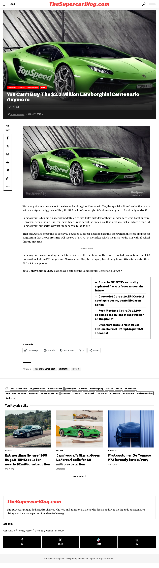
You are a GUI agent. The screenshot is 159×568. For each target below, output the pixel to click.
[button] (6, 4)
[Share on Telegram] (8, 170)
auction (103, 389)
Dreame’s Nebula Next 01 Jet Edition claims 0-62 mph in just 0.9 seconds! (118, 329)
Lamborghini (35, 87)
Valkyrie (88, 397)
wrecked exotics (92, 393)
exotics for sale (21, 389)
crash (11, 393)
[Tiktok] (98, 546)
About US (8, 528)
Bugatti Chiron (45, 389)
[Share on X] (8, 146)
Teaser (128, 393)
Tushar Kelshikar (18, 114)
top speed (13, 397)
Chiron (138, 389)
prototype (87, 389)
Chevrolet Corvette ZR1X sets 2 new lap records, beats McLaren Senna (120, 301)
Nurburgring (121, 389)
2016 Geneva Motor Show (38, 271)
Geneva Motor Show (17, 87)
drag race (31, 397)
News (47, 87)
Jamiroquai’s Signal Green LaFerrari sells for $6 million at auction (77, 458)
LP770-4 (79, 369)
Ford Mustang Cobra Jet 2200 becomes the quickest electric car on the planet (120, 315)
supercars (26, 393)
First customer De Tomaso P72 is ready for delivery (129, 458)
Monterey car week (50, 393)
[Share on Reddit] (8, 162)
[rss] (137, 546)
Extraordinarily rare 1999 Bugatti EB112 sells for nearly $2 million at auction (27, 461)
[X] (60, 546)
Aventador (49, 397)
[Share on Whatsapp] (8, 154)
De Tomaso (112, 449)
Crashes (113, 393)
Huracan (72, 393)
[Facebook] (22, 546)
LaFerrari (144, 393)
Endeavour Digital (86, 564)
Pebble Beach (67, 389)
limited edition (69, 397)
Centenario (53, 238)
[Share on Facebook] (8, 138)
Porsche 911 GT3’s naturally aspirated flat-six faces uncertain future (118, 286)
